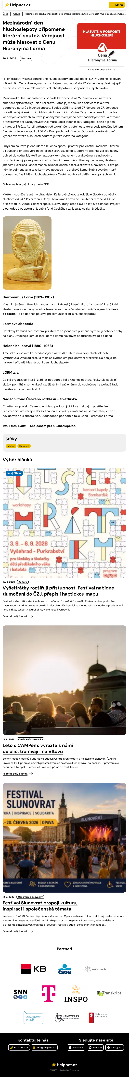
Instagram (114, 1047)
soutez (11, 445)
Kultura (16, 13)
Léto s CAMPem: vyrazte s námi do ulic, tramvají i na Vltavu (38, 748)
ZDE (46, 184)
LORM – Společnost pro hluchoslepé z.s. (47, 426)
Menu (119, 5)
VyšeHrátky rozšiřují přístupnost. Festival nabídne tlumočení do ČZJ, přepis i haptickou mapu (58, 591)
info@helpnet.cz (44, 1047)
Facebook (76, 1047)
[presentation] (64, 523)
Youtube (95, 1047)
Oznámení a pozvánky (30, 739)
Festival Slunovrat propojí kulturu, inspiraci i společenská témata (40, 906)
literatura (24, 445)
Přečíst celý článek (15, 616)
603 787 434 (19, 1047)
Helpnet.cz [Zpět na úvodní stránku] (20, 4)
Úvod (5, 13)
